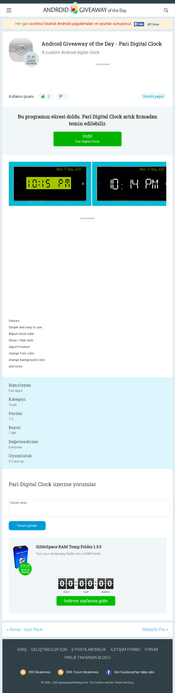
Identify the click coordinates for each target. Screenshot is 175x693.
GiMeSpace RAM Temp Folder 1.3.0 (68, 546)
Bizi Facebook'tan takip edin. (135, 672)
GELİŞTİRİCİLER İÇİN (49, 649)
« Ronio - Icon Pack (25, 629)
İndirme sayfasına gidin (86, 600)
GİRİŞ (22, 649)
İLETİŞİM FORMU (125, 649)
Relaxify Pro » (155, 629)
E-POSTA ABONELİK (89, 649)
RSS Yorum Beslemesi (82, 672)
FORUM (151, 649)
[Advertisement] (105, 77)
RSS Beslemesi (39, 672)
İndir (87, 138)
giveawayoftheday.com (73, 682)
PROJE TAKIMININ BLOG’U (88, 657)
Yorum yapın (153, 96)
